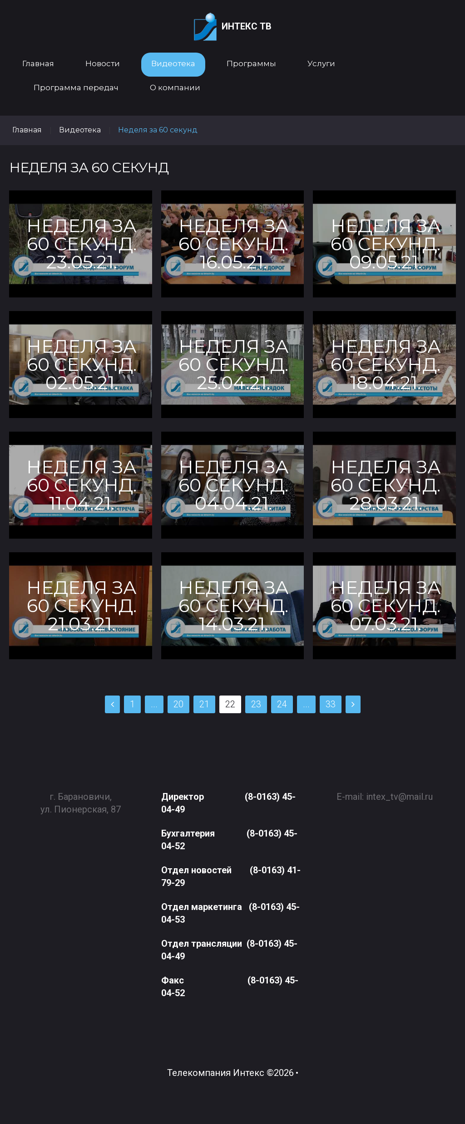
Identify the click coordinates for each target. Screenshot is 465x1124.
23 (256, 704)
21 (204, 704)
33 (331, 704)
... (154, 704)
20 (178, 704)
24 (282, 704)
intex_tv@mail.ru (399, 792)
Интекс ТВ (233, 27)
